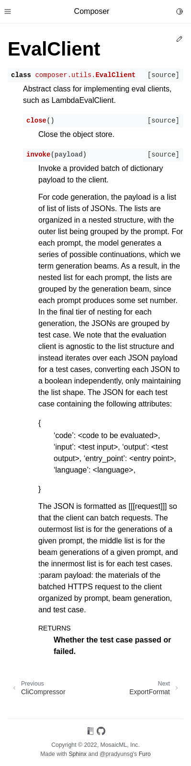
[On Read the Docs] (90, 733)
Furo (145, 754)
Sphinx (77, 754)
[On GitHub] (101, 733)
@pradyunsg (116, 754)
